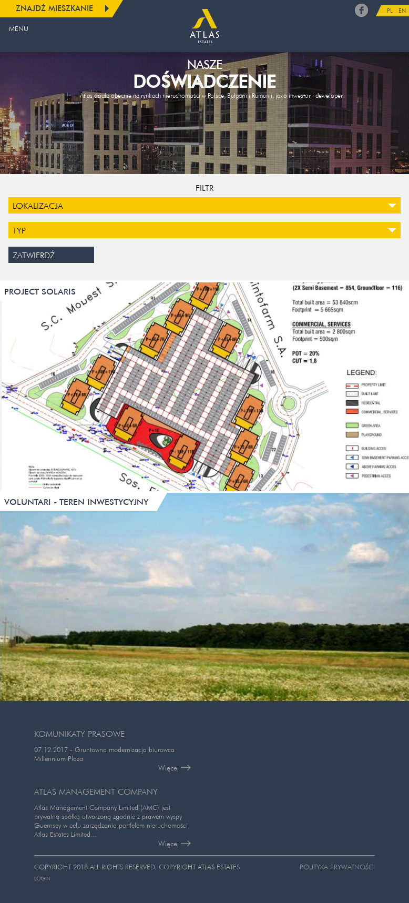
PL (390, 10)
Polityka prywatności (337, 867)
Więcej (174, 768)
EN (402, 10)
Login (42, 878)
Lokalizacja (38, 205)
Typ (19, 230)
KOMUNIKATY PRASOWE (79, 733)
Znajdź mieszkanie (54, 8)
